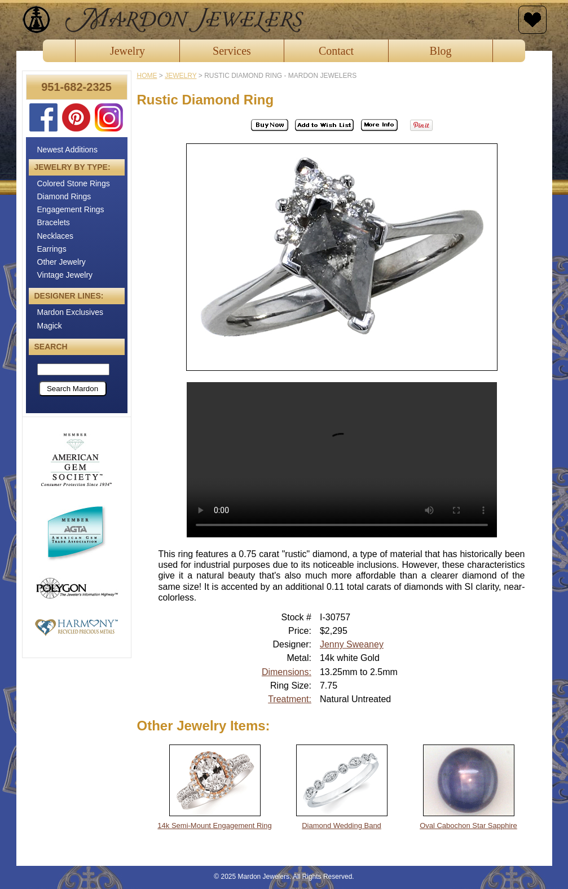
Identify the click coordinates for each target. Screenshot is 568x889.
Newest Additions (67, 149)
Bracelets (53, 222)
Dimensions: (286, 672)
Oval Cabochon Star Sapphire (468, 825)
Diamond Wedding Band (341, 825)
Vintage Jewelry (65, 274)
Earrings (52, 248)
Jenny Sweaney (352, 644)
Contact (336, 51)
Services (232, 51)
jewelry (180, 76)
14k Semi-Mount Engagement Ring (214, 825)
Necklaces (55, 235)
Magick (49, 325)
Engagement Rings (70, 209)
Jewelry (127, 51)
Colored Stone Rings (73, 183)
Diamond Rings (64, 196)
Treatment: (289, 699)
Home (147, 76)
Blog (441, 51)
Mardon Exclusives (70, 312)
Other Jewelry (61, 261)
